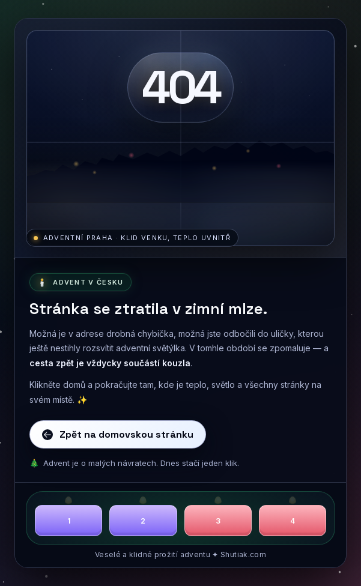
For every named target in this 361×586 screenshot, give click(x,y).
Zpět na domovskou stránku (117, 434)
